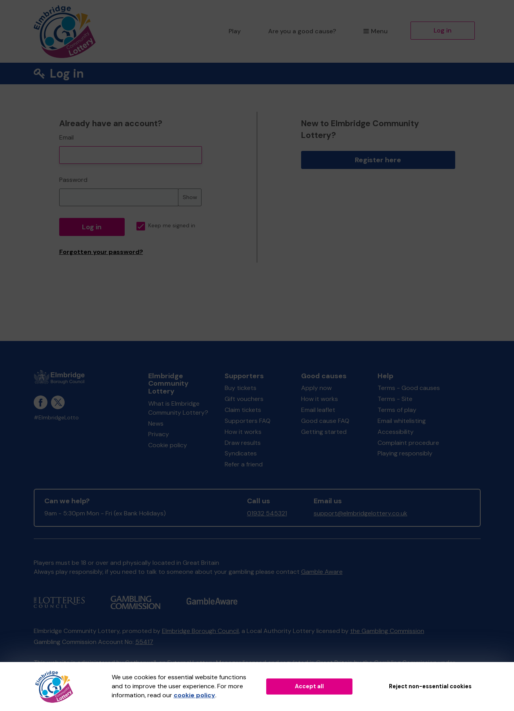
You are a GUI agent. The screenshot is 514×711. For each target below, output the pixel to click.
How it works (243, 432)
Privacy (158, 434)
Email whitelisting (402, 421)
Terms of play (397, 410)
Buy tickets (240, 388)
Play (235, 31)
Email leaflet (318, 410)
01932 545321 (267, 513)
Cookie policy (167, 445)
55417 (144, 642)
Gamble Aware (322, 572)
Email (66, 137)
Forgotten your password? (101, 252)
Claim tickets (243, 410)
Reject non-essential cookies (430, 686)
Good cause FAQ (325, 421)
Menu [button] (375, 31)
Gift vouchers (244, 399)
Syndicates (241, 453)
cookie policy (194, 695)
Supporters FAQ (248, 421)
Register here (378, 160)
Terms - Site (395, 399)
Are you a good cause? (302, 31)
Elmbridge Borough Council (200, 631)
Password (73, 180)
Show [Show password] (190, 197)
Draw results (243, 443)
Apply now (316, 388)
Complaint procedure (408, 443)
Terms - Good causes (409, 388)
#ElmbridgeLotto (56, 417)
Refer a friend (244, 464)
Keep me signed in (165, 225)
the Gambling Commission (387, 631)
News (155, 423)
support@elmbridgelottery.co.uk (360, 513)
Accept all (309, 686)
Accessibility (396, 432)
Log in (443, 30)
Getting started (324, 432)
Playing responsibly (405, 453)
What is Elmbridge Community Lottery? (178, 408)
